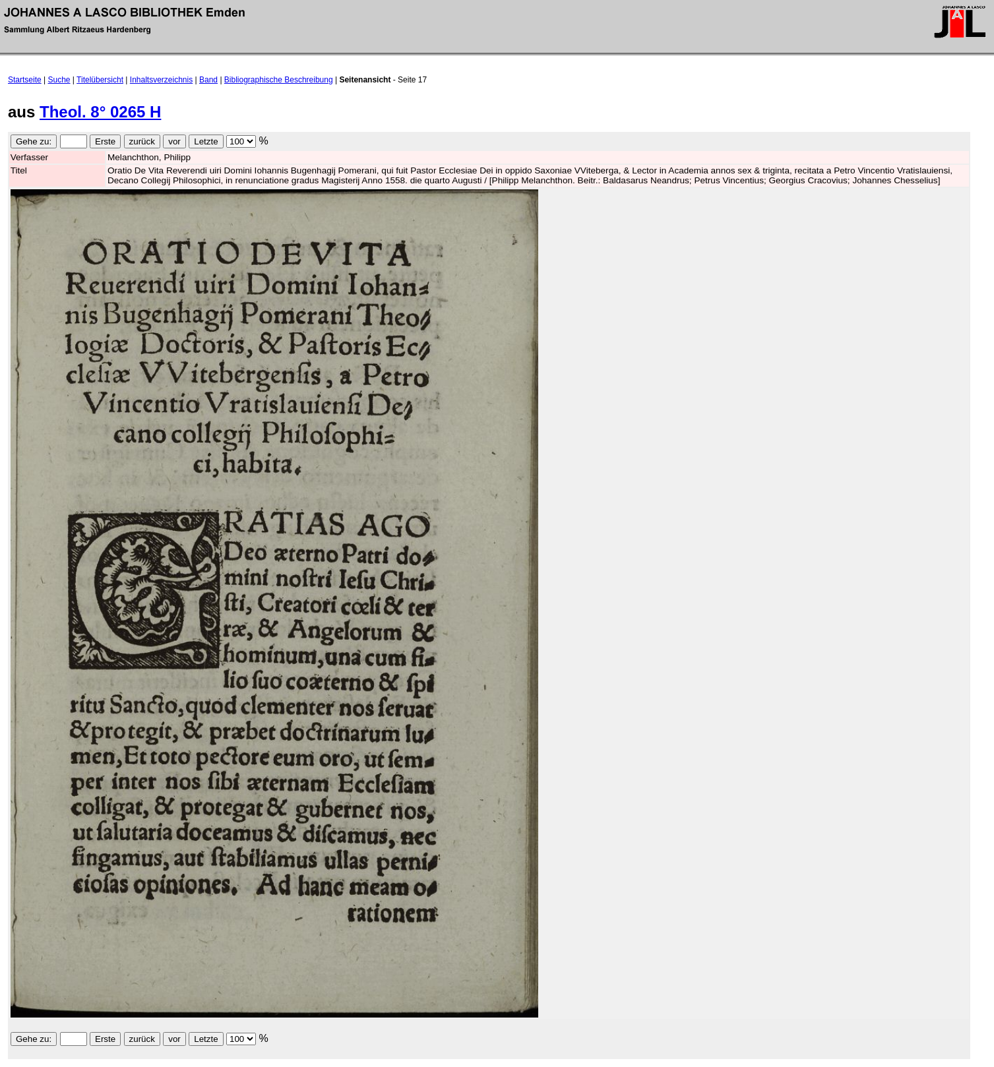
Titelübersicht (100, 79)
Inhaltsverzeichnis (161, 79)
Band (208, 79)
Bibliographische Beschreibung (278, 79)
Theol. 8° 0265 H (100, 112)
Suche (59, 79)
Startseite (25, 79)
